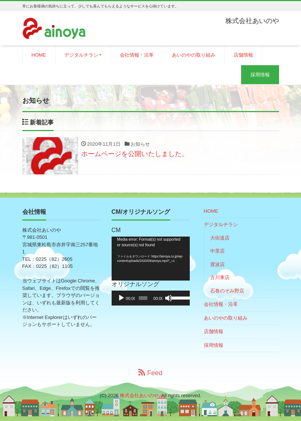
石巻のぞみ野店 (227, 291)
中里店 (217, 251)
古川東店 (220, 277)
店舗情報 (243, 55)
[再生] (121, 298)
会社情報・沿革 (137, 55)
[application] (151, 259)
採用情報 (260, 74)
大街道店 (220, 238)
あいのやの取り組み (193, 55)
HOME (39, 55)
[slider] (143, 298)
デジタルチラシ (81, 55)
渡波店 (217, 264)
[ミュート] (168, 298)
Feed (150, 373)
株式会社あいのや (139, 395)
